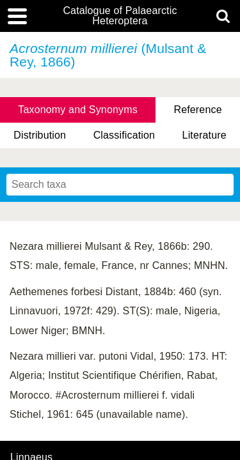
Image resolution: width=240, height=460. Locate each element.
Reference (197, 109)
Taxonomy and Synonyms (78, 109)
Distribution (39, 135)
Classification (124, 135)
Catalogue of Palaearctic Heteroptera (120, 16)
